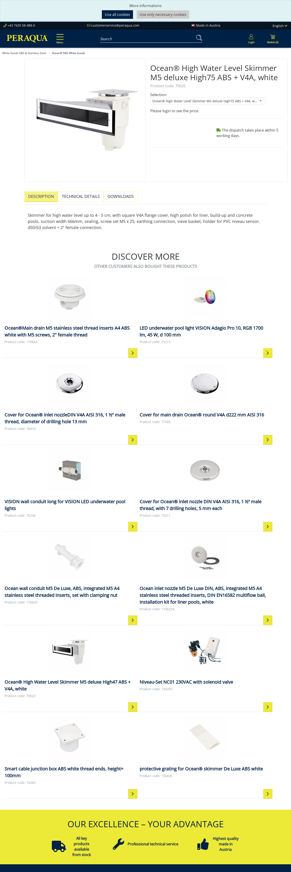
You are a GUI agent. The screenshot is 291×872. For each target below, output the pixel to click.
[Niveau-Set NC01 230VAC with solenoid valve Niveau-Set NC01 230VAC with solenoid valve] (109, 522)
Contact (187, 793)
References (76, 815)
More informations (145, 5)
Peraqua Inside (80, 793)
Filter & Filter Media (254, 804)
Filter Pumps (248, 815)
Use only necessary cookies (163, 14)
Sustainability (78, 809)
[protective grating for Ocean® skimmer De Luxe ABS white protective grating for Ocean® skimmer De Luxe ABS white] (252, 522)
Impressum (191, 798)
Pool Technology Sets (256, 809)
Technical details (81, 196)
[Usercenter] (251, 39)
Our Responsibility (83, 804)
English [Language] (280, 26)
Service (130, 793)
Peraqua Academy (139, 798)
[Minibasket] (272, 39)
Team (72, 798)
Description (41, 196)
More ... (244, 837)
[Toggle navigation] (59, 36)
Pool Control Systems (256, 831)
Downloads (121, 196)
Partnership (134, 804)
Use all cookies (117, 14)
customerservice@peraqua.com (115, 25)
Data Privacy (191, 815)
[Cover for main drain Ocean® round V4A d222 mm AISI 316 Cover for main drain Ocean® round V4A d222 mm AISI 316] (252, 308)
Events (129, 809)
